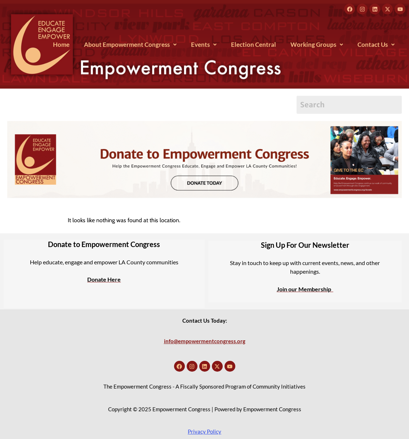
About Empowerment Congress (130, 44)
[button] (130, 44)
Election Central (253, 44)
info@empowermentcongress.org (204, 341)
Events (204, 44)
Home (61, 44)
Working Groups (316, 44)
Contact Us (376, 44)
